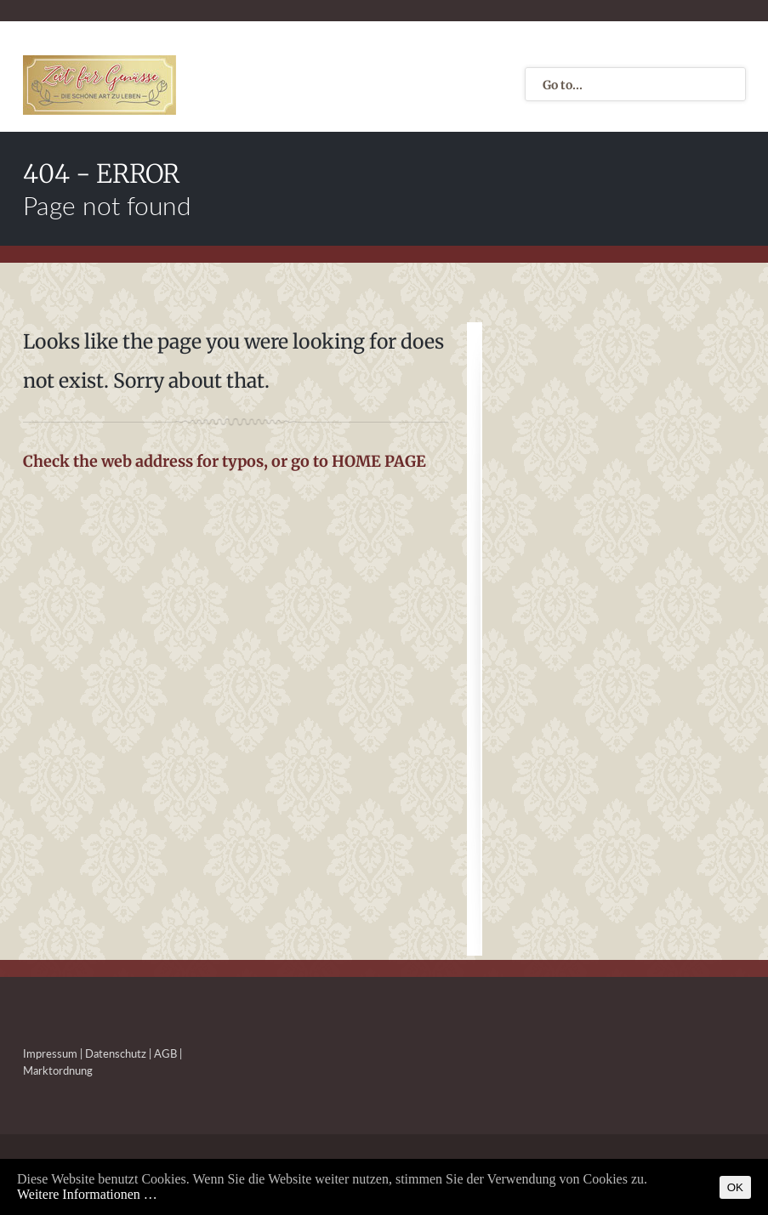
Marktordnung (58, 1070)
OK (735, 1187)
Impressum (50, 1053)
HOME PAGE (379, 461)
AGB (165, 1053)
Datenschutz (115, 1053)
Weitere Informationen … (87, 1194)
